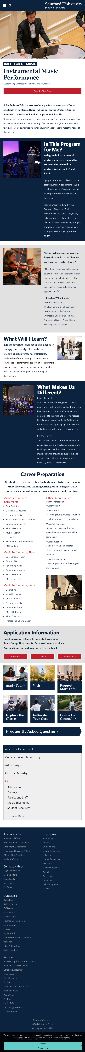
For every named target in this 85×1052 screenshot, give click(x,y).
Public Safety (9, 1003)
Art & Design (13, 765)
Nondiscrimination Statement (17, 937)
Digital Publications (12, 870)
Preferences (43, 1048)
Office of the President (14, 855)
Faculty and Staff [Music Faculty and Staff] (17, 797)
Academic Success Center (15, 965)
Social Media (9, 883)
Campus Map (9, 912)
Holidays (46, 855)
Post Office (8, 994)
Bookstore (8, 899)
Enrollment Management (15, 846)
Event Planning (10, 978)
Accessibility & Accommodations (19, 961)
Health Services (10, 990)
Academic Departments (19, 749)
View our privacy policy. (60, 1037)
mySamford (9, 933)
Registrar (7, 941)
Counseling (8, 973)
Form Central (9, 924)
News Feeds (9, 878)
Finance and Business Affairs (16, 850)
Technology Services (13, 1007)
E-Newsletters (10, 874)
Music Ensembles (18, 802)
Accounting (48, 838)
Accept (43, 1043)
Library (6, 929)
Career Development (13, 969)
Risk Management (51, 884)
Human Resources (51, 859)
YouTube (7, 887)
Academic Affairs (11, 838)
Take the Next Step (42, 91)
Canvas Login (9, 916)
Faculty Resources (51, 850)
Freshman (15, 656)
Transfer (42, 656)
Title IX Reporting (11, 945)
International (69, 656)
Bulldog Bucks (10, 904)
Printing (7, 999)
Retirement (47, 880)
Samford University (42, 1019)
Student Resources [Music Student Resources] (18, 808)
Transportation (10, 1011)
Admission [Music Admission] (14, 787)
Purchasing (47, 875)
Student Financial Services (15, 986)
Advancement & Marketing (16, 842)
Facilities (7, 982)
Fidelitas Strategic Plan (14, 920)
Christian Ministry (16, 773)
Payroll (45, 871)
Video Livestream (11, 950)
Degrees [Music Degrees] (12, 792)
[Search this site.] (10, 5)
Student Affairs (10, 859)
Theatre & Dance (15, 816)
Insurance (47, 863)
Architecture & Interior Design (23, 757)
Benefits (46, 842)
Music (9, 781)
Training (46, 888)
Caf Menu (8, 908)
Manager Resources (52, 867)
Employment (48, 846)
